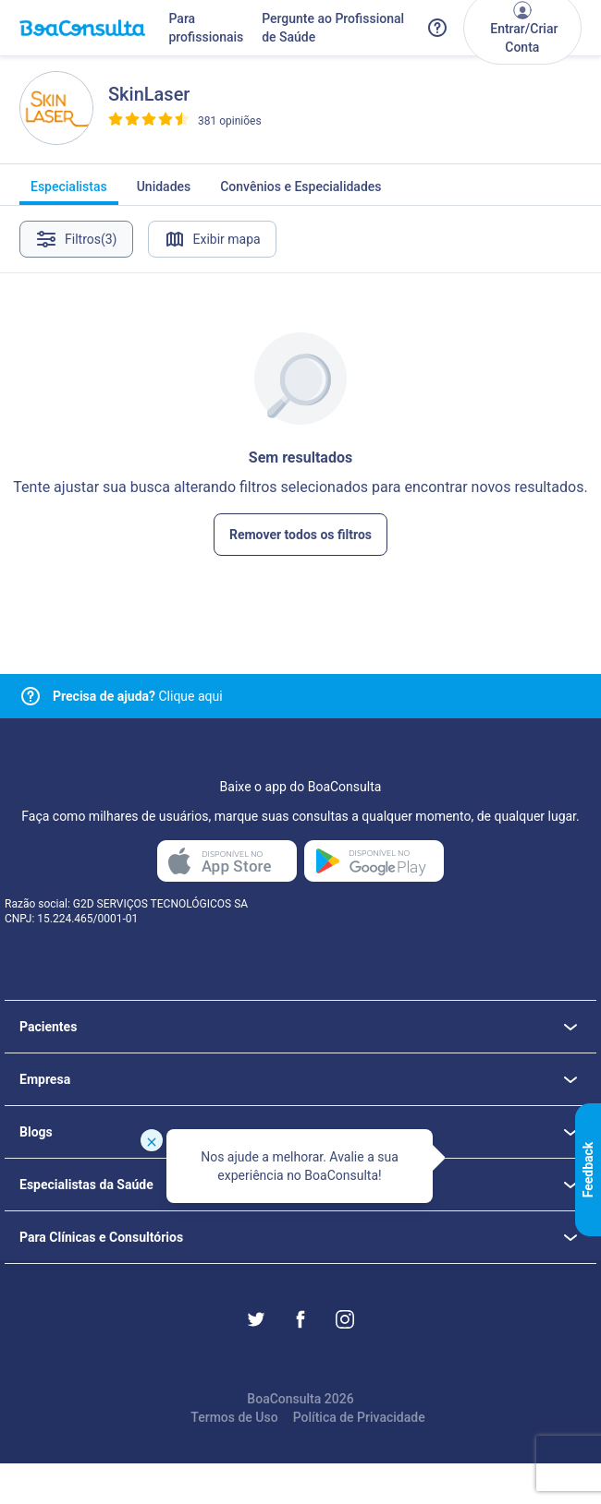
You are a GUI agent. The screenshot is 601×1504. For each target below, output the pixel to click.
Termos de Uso (233, 1417)
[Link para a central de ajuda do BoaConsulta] (437, 28)
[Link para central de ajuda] (30, 696)
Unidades (164, 192)
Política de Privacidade (359, 1417)
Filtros (76, 239)
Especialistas (68, 192)
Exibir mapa (212, 239)
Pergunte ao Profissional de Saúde (333, 27)
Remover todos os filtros (300, 534)
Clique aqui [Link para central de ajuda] (138, 696)
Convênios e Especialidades (300, 192)
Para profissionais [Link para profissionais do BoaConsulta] (205, 27)
